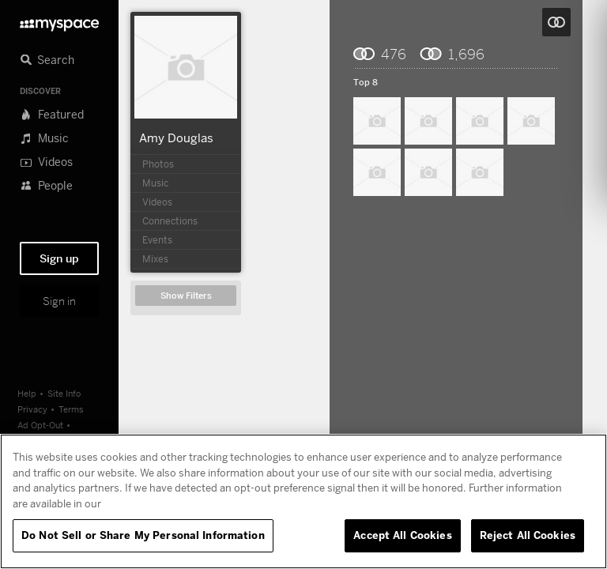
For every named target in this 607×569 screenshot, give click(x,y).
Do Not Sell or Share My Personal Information (143, 535)
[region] (303, 501)
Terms (71, 409)
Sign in (59, 301)
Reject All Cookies (527, 535)
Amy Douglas (176, 137)
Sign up (59, 258)
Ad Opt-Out (40, 425)
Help (26, 393)
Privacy (32, 409)
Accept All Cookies (402, 535)
